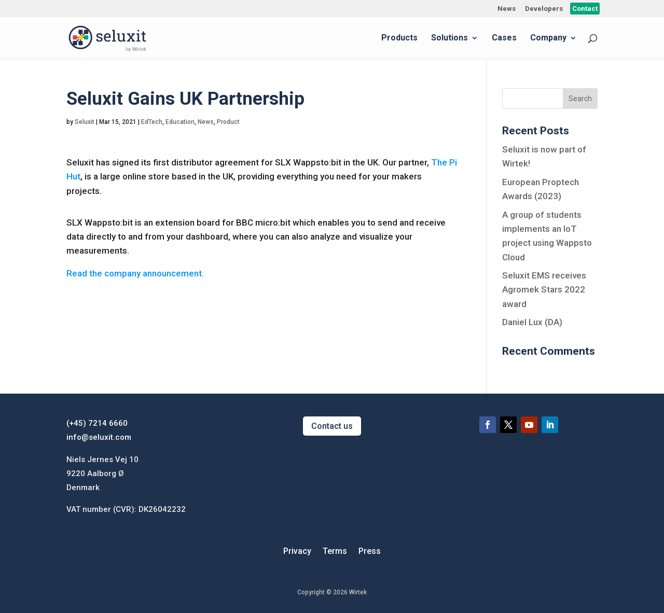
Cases (504, 38)
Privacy (297, 552)
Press (369, 552)
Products (399, 38)
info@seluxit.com (98, 437)
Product (228, 122)
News (506, 8)
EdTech (151, 122)
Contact (585, 8)
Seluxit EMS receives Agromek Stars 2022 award (544, 289)
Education (180, 122)
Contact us (332, 426)
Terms (335, 552)
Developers (544, 8)
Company (548, 38)
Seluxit (84, 122)
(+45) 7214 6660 (97, 423)
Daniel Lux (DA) (532, 322)
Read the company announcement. (135, 273)
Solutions (449, 38)
